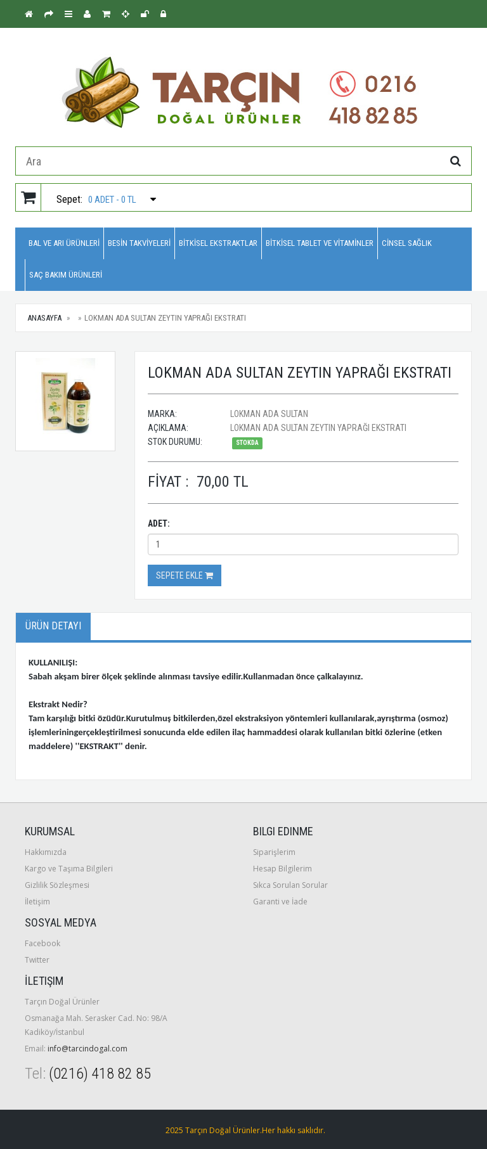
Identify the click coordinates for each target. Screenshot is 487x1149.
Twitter (37, 959)
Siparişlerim (274, 852)
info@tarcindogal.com (87, 1048)
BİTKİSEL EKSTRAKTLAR (218, 243)
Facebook (42, 943)
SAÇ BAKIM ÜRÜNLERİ (65, 274)
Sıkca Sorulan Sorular (290, 885)
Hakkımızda (46, 852)
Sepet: (86, 197)
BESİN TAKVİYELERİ (139, 243)
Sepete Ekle (184, 575)
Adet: (159, 523)
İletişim (37, 901)
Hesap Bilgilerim (282, 868)
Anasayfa (44, 318)
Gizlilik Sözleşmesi (57, 885)
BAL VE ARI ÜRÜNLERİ (64, 243)
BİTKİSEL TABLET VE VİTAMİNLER (319, 243)
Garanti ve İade (280, 901)
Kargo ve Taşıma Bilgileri (69, 868)
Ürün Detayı (53, 626)
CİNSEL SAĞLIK (407, 243)
